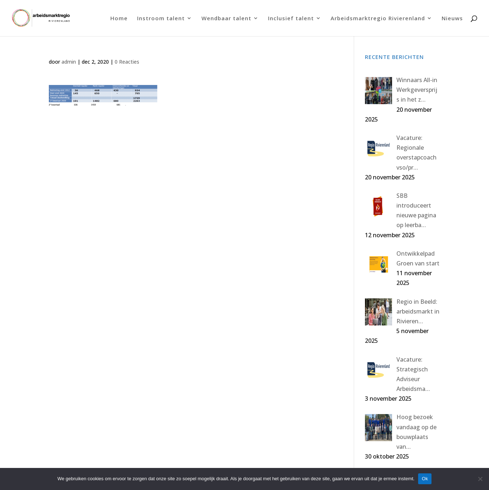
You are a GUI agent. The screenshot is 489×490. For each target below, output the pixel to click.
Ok (425, 478)
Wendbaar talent (226, 19)
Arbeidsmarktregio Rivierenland (378, 19)
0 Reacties (127, 61)
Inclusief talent (291, 19)
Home (119, 19)
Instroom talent (161, 19)
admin (68, 61)
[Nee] (480, 478)
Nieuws (452, 19)
